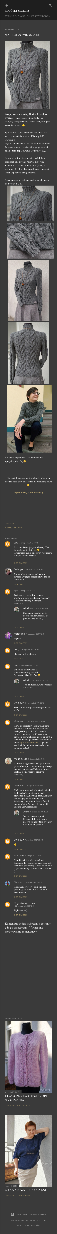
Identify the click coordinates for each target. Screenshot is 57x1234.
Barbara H (19, 882)
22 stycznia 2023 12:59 (25, 906)
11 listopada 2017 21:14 (37, 759)
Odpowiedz (20, 563)
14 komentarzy (23, 1105)
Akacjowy (19, 855)
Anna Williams (39, 1220)
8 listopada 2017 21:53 (39, 680)
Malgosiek (19, 633)
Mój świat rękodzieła (24, 903)
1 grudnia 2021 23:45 (34, 840)
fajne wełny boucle (29, 742)
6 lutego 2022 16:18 (33, 855)
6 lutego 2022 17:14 (34, 882)
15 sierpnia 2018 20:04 (35, 786)
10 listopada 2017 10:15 (35, 721)
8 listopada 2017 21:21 (28, 665)
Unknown (19, 702)
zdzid (26, 608)
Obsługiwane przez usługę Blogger (29, 1214)
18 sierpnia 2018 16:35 (39, 812)
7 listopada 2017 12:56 (39, 608)
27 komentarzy (23, 1195)
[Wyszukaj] (50, 5)
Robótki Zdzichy (17, 10)
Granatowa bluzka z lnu (26, 1190)
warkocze (17, 527)
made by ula (20, 759)
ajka (16, 542)
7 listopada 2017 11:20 (33, 569)
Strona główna (15, 16)
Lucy (16, 649)
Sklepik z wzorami (39, 16)
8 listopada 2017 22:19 (34, 703)
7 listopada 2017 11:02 (28, 543)
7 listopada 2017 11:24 (28, 590)
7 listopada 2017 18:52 (29, 649)
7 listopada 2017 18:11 (35, 634)
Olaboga (18, 569)
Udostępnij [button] (9, 523)
